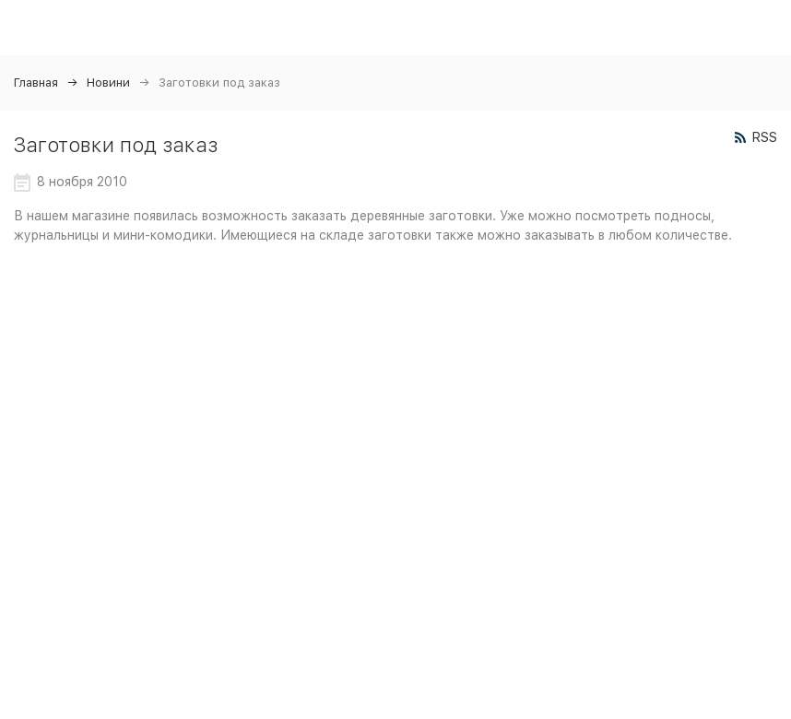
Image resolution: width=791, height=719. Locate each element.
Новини (108, 82)
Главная (36, 82)
